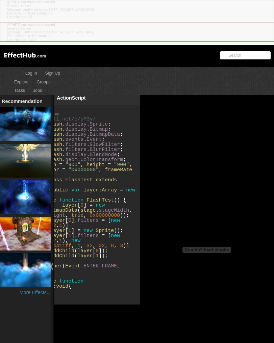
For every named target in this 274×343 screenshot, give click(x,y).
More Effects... (35, 292)
